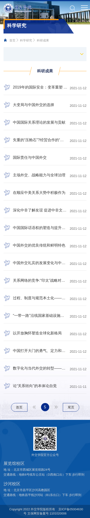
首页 (12, 40)
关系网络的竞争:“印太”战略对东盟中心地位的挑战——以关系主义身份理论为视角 (40, 280)
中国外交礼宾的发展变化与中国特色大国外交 (40, 263)
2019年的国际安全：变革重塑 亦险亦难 (40, 87)
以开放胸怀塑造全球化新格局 (37, 333)
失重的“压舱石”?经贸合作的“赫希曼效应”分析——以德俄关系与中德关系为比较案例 (40, 140)
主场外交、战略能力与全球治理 (39, 175)
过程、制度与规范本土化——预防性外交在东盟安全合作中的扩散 (40, 298)
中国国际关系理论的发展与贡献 (39, 122)
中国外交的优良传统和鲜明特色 (39, 245)
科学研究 (26, 40)
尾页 (71, 407)
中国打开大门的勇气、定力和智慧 (40, 351)
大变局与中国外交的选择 (33, 105)
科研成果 (43, 40)
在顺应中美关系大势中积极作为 (39, 193)
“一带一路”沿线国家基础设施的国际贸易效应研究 (40, 315)
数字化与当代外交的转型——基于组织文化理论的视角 (40, 368)
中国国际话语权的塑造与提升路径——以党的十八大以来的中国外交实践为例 (40, 228)
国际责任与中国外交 (30, 157)
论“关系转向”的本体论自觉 (35, 386)
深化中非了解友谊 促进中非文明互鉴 (40, 210)
